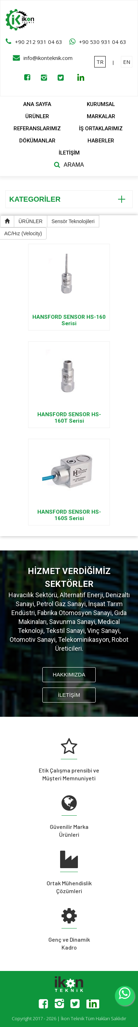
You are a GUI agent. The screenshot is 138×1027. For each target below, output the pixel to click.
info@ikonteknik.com (48, 57)
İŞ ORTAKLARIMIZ (101, 128)
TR (100, 61)
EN (126, 61)
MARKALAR (101, 116)
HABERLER (100, 140)
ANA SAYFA (37, 104)
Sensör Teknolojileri (73, 221)
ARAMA (74, 165)
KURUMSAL (101, 104)
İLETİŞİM (69, 153)
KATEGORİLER (67, 199)
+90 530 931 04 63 (102, 41)
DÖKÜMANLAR (37, 140)
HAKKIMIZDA (69, 674)
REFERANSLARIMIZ (37, 128)
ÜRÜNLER (37, 116)
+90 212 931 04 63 (38, 41)
